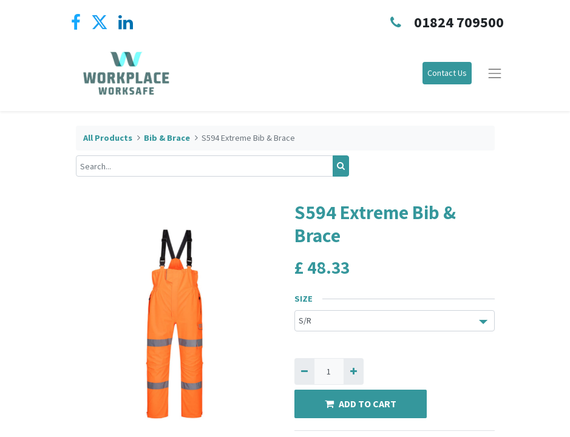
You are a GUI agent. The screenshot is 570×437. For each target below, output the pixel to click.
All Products (107, 137)
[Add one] (354, 371)
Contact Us (447, 72)
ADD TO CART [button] (360, 404)
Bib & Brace (167, 137)
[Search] (341, 166)
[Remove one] (304, 371)
